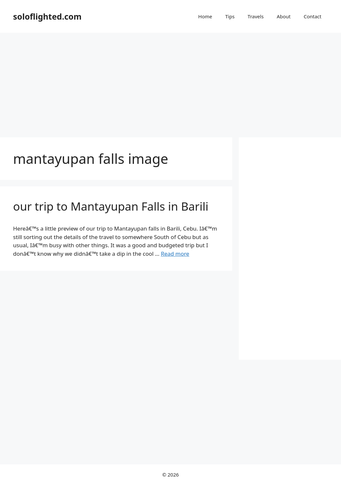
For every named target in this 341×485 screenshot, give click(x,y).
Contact (312, 16)
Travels (256, 16)
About (284, 16)
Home (205, 16)
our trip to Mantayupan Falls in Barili (110, 206)
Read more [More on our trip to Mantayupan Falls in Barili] (175, 253)
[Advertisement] (170, 82)
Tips (230, 16)
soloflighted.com (47, 16)
